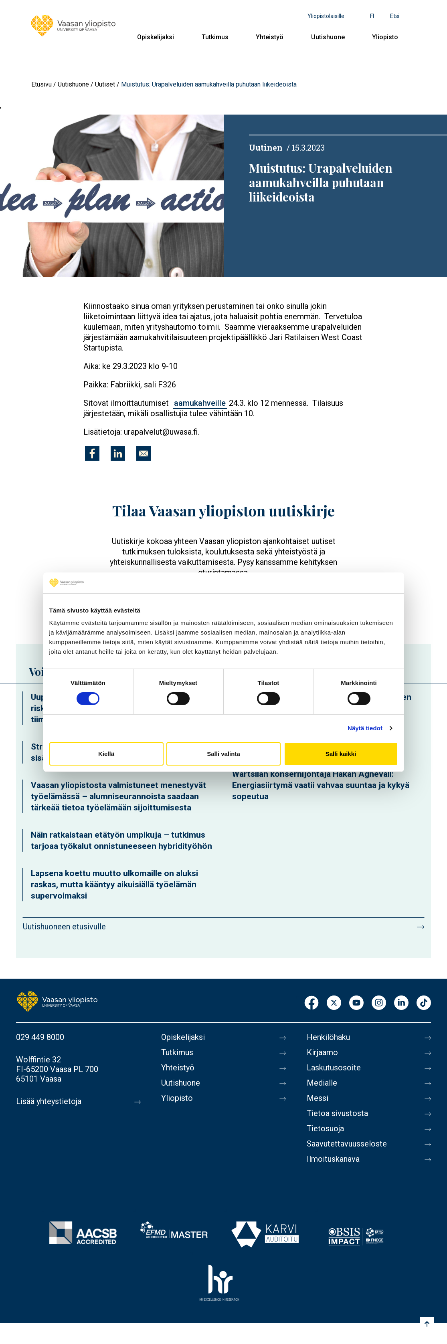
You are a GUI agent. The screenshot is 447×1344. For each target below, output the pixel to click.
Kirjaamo (322, 1052)
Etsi (394, 16)
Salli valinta (223, 753)
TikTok (424, 1003)
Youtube (356, 1003)
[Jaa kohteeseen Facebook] (92, 453)
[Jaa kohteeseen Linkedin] (118, 453)
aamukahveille (200, 403)
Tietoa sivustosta (337, 1113)
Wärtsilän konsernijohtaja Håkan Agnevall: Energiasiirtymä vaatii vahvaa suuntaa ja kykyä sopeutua (320, 785)
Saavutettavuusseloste (347, 1144)
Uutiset (105, 84)
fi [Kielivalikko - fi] (372, 16)
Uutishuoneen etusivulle (64, 926)
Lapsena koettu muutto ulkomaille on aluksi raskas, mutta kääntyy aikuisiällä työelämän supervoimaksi (114, 884)
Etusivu (41, 84)
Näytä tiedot (365, 728)
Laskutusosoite (334, 1067)
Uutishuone (328, 37)
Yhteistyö (269, 37)
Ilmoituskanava (333, 1159)
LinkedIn (401, 1003)
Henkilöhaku (328, 1037)
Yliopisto (385, 37)
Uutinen (266, 147)
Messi (317, 1098)
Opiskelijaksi (155, 37)
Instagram (379, 1003)
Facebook (311, 1003)
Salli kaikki (341, 753)
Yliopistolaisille (326, 16)
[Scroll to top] (427, 1324)
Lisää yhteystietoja (48, 1101)
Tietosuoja (325, 1128)
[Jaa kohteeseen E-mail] (143, 453)
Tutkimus (215, 37)
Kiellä (106, 753)
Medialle (322, 1083)
